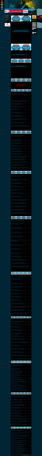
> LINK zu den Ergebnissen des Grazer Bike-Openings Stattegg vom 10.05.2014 (18, 349)
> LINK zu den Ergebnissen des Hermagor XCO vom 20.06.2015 (16, 300)
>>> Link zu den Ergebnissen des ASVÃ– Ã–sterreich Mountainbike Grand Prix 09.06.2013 (19, 382)
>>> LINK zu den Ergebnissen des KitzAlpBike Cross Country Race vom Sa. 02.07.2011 (18, 438)
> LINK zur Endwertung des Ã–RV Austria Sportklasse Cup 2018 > (16, 136)
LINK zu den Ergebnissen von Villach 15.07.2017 (15, 190)
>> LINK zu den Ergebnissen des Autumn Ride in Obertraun (16, 287)
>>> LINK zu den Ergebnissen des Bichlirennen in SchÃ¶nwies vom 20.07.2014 (18, 339)
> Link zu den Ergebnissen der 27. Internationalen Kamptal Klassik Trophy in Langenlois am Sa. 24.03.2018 (20, 168)
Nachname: (33, 23)
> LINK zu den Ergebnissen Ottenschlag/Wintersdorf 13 (16, 373)
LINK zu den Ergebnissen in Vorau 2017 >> (15, 180)
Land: (32, 26)
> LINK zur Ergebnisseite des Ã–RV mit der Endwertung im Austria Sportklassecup (18, 396)
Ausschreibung (12, 5)
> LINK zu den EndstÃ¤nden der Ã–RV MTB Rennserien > (16, 176)
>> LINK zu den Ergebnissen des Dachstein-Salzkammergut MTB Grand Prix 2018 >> (18, 157)
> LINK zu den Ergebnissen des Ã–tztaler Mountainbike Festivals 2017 (17, 210)
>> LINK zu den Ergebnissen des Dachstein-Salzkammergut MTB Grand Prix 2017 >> (18, 200)
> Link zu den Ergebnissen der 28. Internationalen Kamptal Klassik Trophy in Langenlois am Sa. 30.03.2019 (20, 126)
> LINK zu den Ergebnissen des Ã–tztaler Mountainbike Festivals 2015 (17, 310)
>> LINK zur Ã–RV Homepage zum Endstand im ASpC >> (16, 279)
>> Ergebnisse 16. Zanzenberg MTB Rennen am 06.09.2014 (16, 330)
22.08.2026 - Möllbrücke (7, 16)
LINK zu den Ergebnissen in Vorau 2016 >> (15, 241)
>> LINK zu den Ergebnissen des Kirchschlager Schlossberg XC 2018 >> (17, 146)
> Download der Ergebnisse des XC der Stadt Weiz (15, 371)
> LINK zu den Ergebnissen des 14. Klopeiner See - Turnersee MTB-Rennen (17, 405)
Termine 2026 (12, 6)
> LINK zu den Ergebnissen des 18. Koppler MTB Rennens (16, 249)
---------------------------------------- (7, 18)
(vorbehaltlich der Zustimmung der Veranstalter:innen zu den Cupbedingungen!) (7, 19)
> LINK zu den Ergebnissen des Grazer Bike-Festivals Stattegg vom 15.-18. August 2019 (18, 101)
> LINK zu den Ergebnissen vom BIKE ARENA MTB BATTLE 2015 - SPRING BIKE (18, 307)
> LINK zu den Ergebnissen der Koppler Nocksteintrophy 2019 (16, 104)
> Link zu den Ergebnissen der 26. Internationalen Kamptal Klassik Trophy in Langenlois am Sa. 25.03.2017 (20, 213)
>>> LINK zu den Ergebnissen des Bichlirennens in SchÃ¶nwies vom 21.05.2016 (18, 260)
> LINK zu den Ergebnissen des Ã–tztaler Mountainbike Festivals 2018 (17, 165)
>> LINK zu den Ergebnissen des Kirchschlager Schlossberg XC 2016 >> (17, 245)
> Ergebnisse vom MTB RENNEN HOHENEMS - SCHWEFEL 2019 (17, 116)
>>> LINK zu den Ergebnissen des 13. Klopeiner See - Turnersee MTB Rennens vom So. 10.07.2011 (19, 436)
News (11, 4)
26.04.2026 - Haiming (6, 15)
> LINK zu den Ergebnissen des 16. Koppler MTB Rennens (16, 327)
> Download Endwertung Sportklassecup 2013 (15, 365)
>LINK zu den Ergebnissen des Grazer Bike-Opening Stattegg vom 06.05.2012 (18, 416)
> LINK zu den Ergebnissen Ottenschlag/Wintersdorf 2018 (16, 143)
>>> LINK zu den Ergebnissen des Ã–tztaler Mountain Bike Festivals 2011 (17, 449)
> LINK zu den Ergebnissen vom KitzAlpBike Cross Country (16, 154)
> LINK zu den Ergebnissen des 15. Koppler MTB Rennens (16, 384)
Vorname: (33, 22)
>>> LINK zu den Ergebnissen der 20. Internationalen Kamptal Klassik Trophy (17, 451)
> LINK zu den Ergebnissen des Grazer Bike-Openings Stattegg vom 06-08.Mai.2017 (18, 203)
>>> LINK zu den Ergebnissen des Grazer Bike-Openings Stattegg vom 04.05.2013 (18, 386)
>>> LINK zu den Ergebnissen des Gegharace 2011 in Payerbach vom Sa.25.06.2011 (18, 440)
